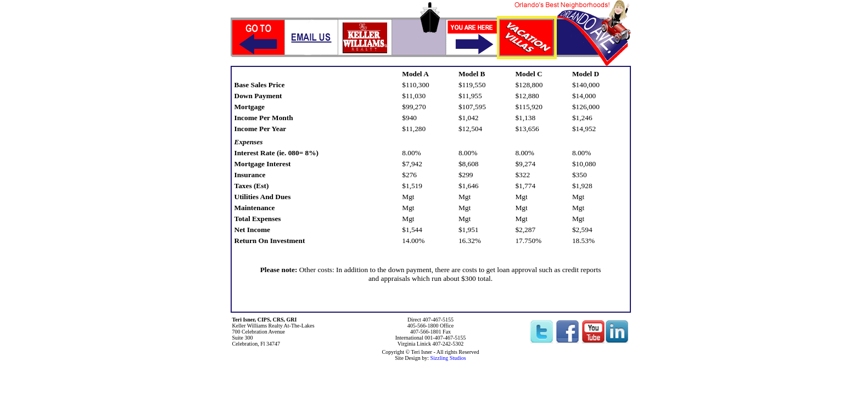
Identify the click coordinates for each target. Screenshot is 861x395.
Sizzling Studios (448, 358)
